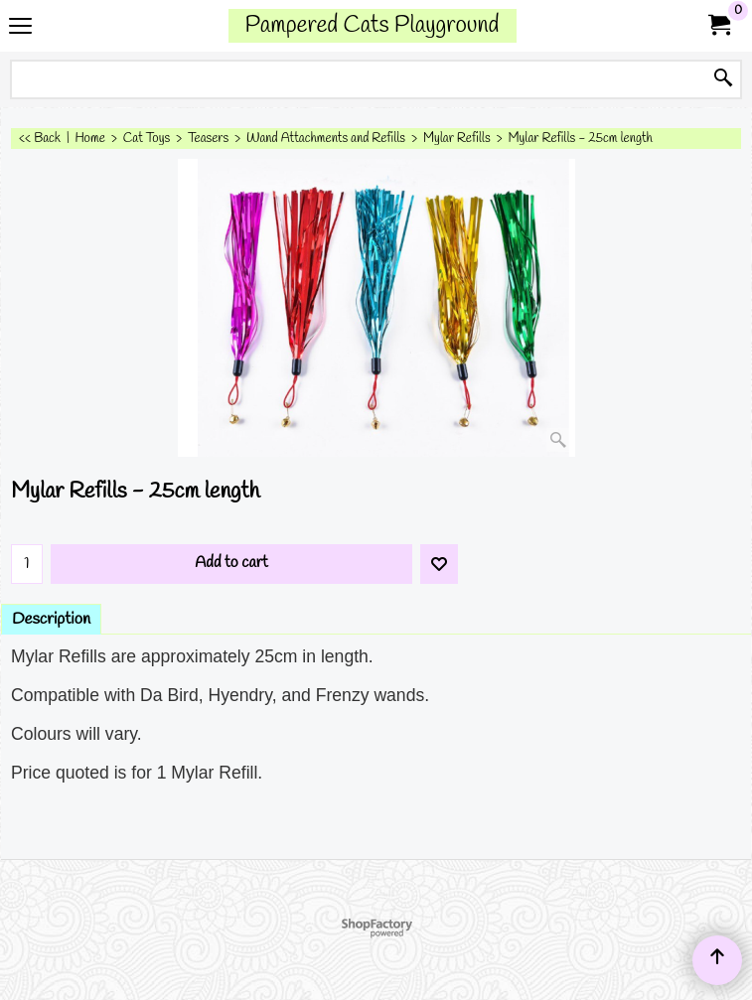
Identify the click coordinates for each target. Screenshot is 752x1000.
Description (51, 619)
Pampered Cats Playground (372, 25)
